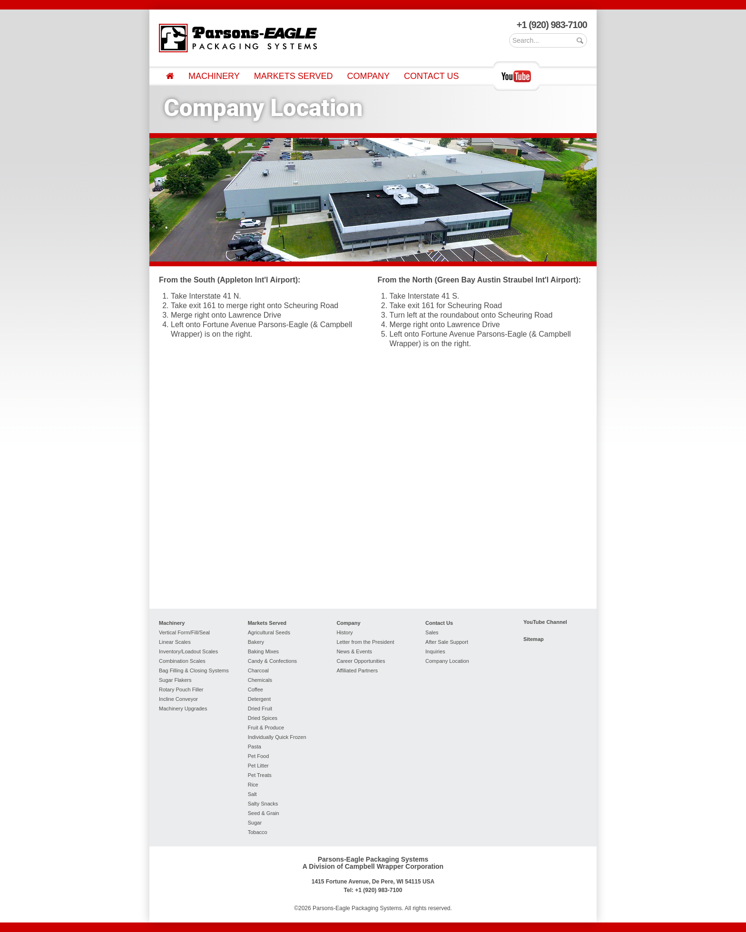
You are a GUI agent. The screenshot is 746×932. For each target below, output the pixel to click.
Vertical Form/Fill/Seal (184, 632)
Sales (432, 632)
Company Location (447, 661)
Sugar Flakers (175, 680)
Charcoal (258, 670)
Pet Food (258, 756)
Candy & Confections (272, 661)
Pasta (254, 746)
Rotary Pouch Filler (181, 689)
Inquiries (435, 651)
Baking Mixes (263, 651)
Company (368, 76)
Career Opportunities (360, 661)
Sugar (255, 822)
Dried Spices (262, 718)
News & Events (354, 651)
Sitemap (533, 639)
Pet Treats (260, 775)
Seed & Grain (263, 813)
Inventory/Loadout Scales (188, 651)
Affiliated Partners (357, 670)
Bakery (256, 642)
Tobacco (257, 832)
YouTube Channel (545, 622)
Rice (253, 784)
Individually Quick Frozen (277, 737)
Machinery (214, 76)
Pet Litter (258, 765)
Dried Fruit (260, 708)
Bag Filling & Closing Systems (194, 670)
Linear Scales (175, 642)
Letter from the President (365, 642)
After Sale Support (446, 642)
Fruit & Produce (266, 727)
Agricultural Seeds (269, 632)
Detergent (259, 699)
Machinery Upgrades (183, 708)
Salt (252, 794)
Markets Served (293, 76)
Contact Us (431, 76)
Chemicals (260, 680)
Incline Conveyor (178, 699)
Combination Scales (182, 661)
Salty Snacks (263, 803)
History (344, 632)
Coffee (255, 689)
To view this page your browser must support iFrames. (373, 477)
